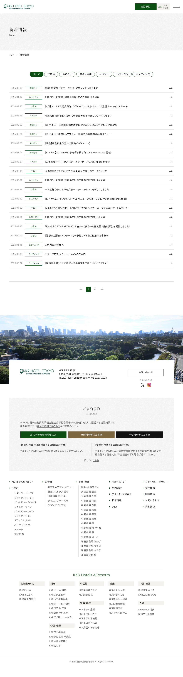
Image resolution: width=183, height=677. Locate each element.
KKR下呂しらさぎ (88, 624)
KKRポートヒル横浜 (59, 614)
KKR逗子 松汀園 (57, 618)
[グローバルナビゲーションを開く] (176, 6)
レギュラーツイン (23, 517)
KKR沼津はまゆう (58, 651)
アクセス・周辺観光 (122, 504)
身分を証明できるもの (48, 436)
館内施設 (117, 498)
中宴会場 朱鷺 (88, 520)
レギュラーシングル (24, 503)
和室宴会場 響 (88, 565)
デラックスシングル (24, 508)
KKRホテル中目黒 (58, 609)
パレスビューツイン (24, 521)
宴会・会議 (86, 74)
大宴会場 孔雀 (88, 506)
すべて (36, 74)
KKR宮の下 (55, 656)
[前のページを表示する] (81, 299)
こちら (96, 471)
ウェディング (143, 74)
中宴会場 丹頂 (88, 511)
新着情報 (117, 511)
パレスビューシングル (25, 512)
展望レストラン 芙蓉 (58, 502)
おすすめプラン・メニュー (60, 497)
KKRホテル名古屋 (88, 629)
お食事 (48, 492)
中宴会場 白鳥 (88, 515)
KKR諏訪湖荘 (86, 605)
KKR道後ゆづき (146, 600)
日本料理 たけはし (57, 506)
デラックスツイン (22, 526)
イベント (104, 74)
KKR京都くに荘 (116, 605)
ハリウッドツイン (22, 535)
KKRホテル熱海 (57, 642)
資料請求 (150, 517)
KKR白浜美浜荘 (116, 614)
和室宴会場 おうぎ (90, 561)
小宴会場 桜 (87, 542)
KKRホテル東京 (57, 605)
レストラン (122, 74)
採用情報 (150, 498)
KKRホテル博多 (146, 619)
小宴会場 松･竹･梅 (91, 538)
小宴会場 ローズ (89, 547)
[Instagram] (149, 395)
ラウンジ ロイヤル (57, 515)
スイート (18, 540)
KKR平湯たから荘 (88, 633)
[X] (143, 395)
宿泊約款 (19, 544)
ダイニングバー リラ (58, 511)
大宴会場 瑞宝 (88, 502)
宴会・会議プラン (89, 497)
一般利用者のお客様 (139, 445)
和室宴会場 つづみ (91, 556)
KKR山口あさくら (147, 605)
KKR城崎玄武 (115, 618)
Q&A (114, 517)
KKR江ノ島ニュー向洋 (60, 627)
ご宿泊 (51, 74)
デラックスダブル (22, 531)
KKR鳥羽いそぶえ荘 (89, 638)
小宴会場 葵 (87, 533)
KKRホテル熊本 (146, 624)
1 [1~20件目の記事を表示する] (88, 299)
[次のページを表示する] (102, 299)
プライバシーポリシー (156, 492)
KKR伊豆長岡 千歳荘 (60, 647)
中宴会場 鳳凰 (88, 529)
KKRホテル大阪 (116, 600)
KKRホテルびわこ (117, 623)
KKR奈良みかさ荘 (117, 609)
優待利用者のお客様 (91, 445)
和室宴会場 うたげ (91, 551)
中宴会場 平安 (88, 524)
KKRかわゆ (25, 600)
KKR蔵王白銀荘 (27, 609)
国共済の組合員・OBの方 (43, 445)
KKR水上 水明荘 (57, 600)
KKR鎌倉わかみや (58, 623)
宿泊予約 (145, 6)
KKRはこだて (26, 605)
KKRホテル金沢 (87, 619)
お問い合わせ (146, 382)
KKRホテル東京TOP (22, 492)
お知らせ (67, 74)
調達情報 (150, 504)
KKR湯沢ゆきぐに (88, 600)
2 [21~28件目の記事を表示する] (94, 299)
